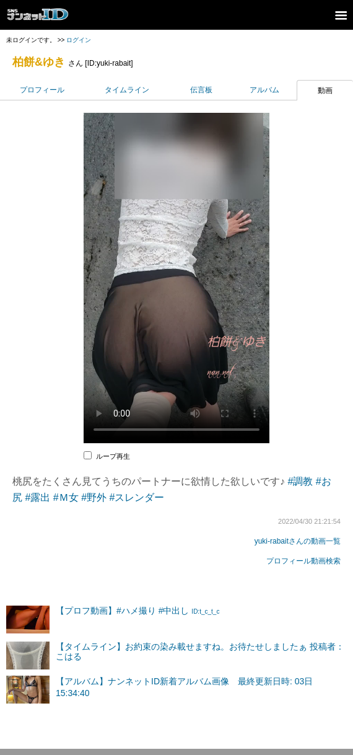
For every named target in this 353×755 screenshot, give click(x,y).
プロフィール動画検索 (303, 561)
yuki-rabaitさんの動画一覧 (298, 541)
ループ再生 (113, 456)
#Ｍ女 (66, 497)
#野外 (94, 497)
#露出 (37, 497)
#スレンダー (137, 497)
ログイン (78, 40)
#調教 (300, 481)
